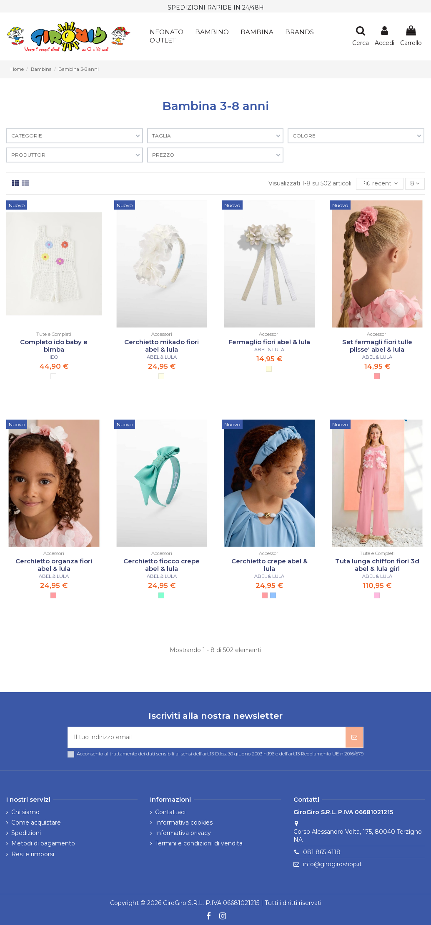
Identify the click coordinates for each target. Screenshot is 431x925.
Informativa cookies (184, 822)
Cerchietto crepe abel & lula (269, 564)
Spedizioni (26, 833)
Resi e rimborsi (32, 854)
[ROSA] (377, 376)
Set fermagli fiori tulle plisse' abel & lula (377, 345)
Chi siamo (25, 812)
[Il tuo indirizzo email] (207, 737)
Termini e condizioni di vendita (199, 844)
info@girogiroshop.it (332, 864)
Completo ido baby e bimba (54, 345)
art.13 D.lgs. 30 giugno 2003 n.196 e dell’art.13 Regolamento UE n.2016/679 (282, 754)
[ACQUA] (161, 595)
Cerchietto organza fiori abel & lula (53, 564)
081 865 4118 (322, 852)
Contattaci (170, 812)
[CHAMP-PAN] (269, 369)
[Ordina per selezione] (379, 184)
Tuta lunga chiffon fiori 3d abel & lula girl (377, 564)
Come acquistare (36, 822)
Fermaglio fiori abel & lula (269, 342)
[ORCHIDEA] (377, 595)
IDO (54, 357)
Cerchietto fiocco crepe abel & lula (161, 564)
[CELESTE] (273, 595)
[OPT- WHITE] (53, 376)
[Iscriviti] (354, 737)
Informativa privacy (183, 833)
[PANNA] (161, 376)
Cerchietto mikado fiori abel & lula (161, 345)
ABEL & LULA (162, 357)
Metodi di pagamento (43, 844)
